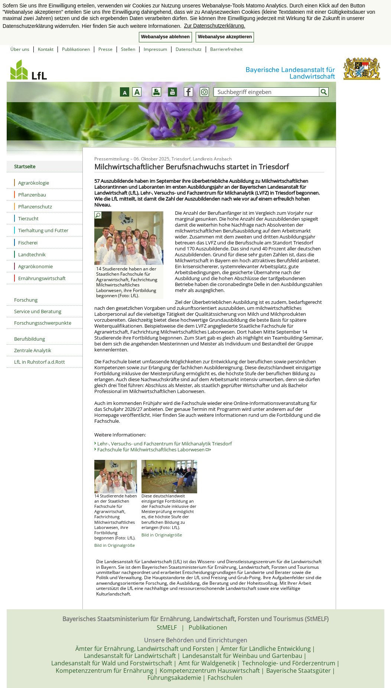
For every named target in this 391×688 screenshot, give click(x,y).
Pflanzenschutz (33, 206)
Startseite (24, 166)
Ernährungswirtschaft (40, 278)
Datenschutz (189, 49)
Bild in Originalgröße (114, 545)
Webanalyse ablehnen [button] (165, 36)
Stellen (128, 49)
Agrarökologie (31, 182)
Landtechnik (30, 254)
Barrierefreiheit (226, 49)
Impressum (155, 49)
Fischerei (26, 242)
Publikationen (76, 49)
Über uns (19, 49)
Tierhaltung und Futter (41, 230)
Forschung (26, 299)
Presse (105, 49)
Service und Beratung (37, 311)
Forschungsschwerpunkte (42, 322)
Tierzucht (26, 218)
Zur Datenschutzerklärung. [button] (214, 26)
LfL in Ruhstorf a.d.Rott (39, 361)
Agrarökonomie (33, 266)
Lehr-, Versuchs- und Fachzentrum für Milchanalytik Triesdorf (164, 443)
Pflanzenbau (30, 194)
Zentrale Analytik (32, 350)
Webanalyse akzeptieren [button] (225, 36)
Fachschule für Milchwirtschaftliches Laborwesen (154, 449)
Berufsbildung (29, 338)
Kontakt (45, 49)
